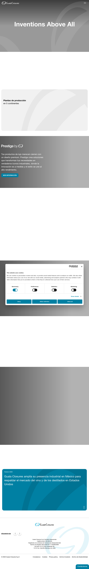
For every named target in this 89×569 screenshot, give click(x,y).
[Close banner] (81, 266)
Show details (75, 296)
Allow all (70, 301)
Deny (19, 301)
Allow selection (44, 301)
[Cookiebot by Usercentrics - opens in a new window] (70, 266)
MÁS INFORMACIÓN (10, 175)
